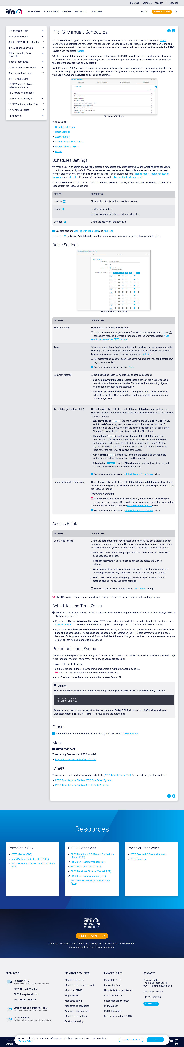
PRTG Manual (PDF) (22, 854)
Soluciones (51, 11)
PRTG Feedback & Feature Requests (148, 854)
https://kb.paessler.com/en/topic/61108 (75, 759)
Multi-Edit (108, 231)
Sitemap (9, 1043)
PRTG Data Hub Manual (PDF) (86, 866)
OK (155, 1040)
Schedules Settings (65, 127)
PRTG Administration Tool (117, 775)
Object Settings (130, 733)
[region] (92, 1040)
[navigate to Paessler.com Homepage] (14, 11)
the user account (63, 624)
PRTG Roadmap (138, 859)
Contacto (147, 3)
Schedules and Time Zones (69, 141)
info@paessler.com (153, 991)
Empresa (134, 3)
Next (173, 30)
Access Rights (62, 136)
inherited (147, 354)
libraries (138, 173)
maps (146, 173)
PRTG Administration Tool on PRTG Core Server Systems (84, 780)
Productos (33, 11)
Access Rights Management (128, 177)
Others (58, 151)
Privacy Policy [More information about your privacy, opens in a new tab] (26, 1041)
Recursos (81, 11)
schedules (73, 177)
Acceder (159, 3)
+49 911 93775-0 (152, 997)
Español (173, 3)
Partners (96, 11)
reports (80, 51)
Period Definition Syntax (67, 146)
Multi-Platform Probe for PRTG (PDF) (30, 859)
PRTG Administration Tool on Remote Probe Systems (82, 785)
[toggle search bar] (175, 11)
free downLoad (92, 936)
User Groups (139, 588)
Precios (66, 11)
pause (163, 40)
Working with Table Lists (86, 231)
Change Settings (131, 1040)
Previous (169, 30)
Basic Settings (62, 132)
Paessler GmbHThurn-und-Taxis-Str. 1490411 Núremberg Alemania (157, 983)
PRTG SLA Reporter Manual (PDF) (88, 861)
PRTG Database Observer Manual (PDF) (91, 871)
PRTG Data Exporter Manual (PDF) (88, 876)
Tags (131, 367)
